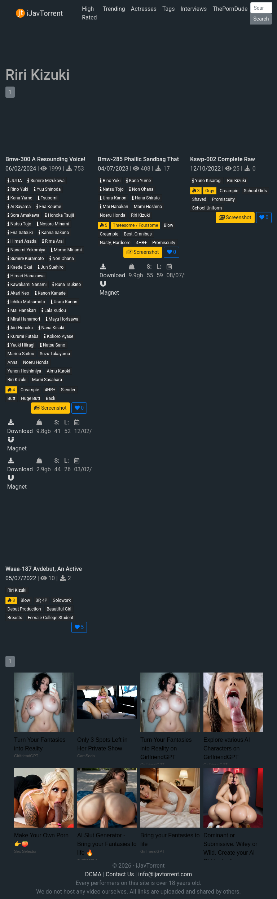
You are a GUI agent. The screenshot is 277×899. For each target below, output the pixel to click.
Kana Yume (20, 197)
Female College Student (50, 617)
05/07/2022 (21, 578)
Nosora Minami (53, 223)
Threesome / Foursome (135, 225)
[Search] (261, 7)
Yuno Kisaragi (206, 180)
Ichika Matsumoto (26, 301)
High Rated (89, 13)
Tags (168, 8)
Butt (12, 398)
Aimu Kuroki (58, 371)
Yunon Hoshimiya (24, 371)
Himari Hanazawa (26, 275)
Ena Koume (48, 206)
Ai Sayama (19, 206)
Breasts (15, 617)
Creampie (30, 389)
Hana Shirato (146, 197)
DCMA (93, 874)
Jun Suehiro (50, 267)
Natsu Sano (52, 345)
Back (50, 398)
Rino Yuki (18, 189)
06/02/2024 (21, 168)
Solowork (62, 600)
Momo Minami (66, 249)
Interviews (194, 8)
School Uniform (207, 208)
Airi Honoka (20, 327)
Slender (68, 389)
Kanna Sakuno (54, 232)
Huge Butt (30, 398)
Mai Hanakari (22, 310)
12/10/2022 (206, 168)
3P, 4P (41, 600)
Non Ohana (61, 258)
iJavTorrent (39, 13)
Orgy (209, 190)
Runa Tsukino (66, 284)
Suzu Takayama (55, 353)
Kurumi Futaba (23, 336)
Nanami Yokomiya (26, 249)
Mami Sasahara (47, 379)
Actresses (144, 8)
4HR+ (50, 389)
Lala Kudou (53, 310)
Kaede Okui (20, 267)
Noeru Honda (36, 362)
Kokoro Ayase (58, 336)
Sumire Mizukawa (46, 180)
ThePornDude (229, 8)
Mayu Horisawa (62, 319)
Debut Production (24, 609)
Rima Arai (52, 241)
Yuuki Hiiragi (21, 345)
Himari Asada (22, 241)
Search (261, 19)
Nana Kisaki (51, 327)
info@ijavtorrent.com (165, 874)
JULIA (15, 180)
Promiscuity (163, 242)
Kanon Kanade (50, 293)
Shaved (199, 199)
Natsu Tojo (19, 223)
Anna (13, 362)
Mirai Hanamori (24, 319)
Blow (168, 225)
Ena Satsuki (20, 232)
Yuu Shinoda (47, 189)
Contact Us (120, 874)
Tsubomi (47, 197)
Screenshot (50, 408)
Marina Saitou (21, 353)
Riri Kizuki (17, 379)
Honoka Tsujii (59, 215)
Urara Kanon (64, 301)
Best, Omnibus (138, 234)
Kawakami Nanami (27, 284)
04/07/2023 (114, 168)
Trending (114, 8)
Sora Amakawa (23, 215)
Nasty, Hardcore (115, 242)
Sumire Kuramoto (26, 258)
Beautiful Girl (59, 609)
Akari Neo (18, 293)
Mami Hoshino (148, 206)
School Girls (255, 190)
